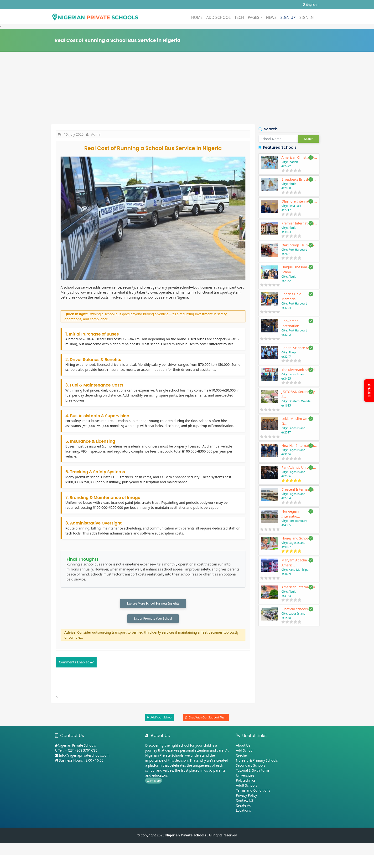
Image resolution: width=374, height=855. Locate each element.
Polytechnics (245, 781)
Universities (245, 776)
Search (308, 139)
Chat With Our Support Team (207, 718)
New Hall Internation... (299, 445)
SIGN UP (288, 17)
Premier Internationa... (299, 223)
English (311, 4)
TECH (239, 17)
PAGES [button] (253, 17)
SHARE (369, 390)
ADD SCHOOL (218, 17)
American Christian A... (299, 157)
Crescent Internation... (299, 489)
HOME (197, 17)
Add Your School (161, 718)
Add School (244, 751)
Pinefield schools (294, 609)
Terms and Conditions (253, 791)
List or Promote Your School (153, 619)
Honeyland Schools (296, 538)
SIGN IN (306, 17)
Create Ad (243, 806)
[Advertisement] (187, 88)
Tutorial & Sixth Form (252, 771)
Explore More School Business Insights (153, 604)
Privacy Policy (246, 796)
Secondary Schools (250, 766)
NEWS (271, 17)
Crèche (241, 756)
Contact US (244, 801)
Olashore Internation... (299, 201)
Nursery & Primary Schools (257, 761)
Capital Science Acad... (298, 348)
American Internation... (299, 587)
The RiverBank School (298, 369)
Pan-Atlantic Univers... (298, 467)
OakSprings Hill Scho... (299, 245)
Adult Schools (246, 786)
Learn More (153, 781)
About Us (243, 746)
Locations (243, 811)
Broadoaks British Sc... (298, 179)
